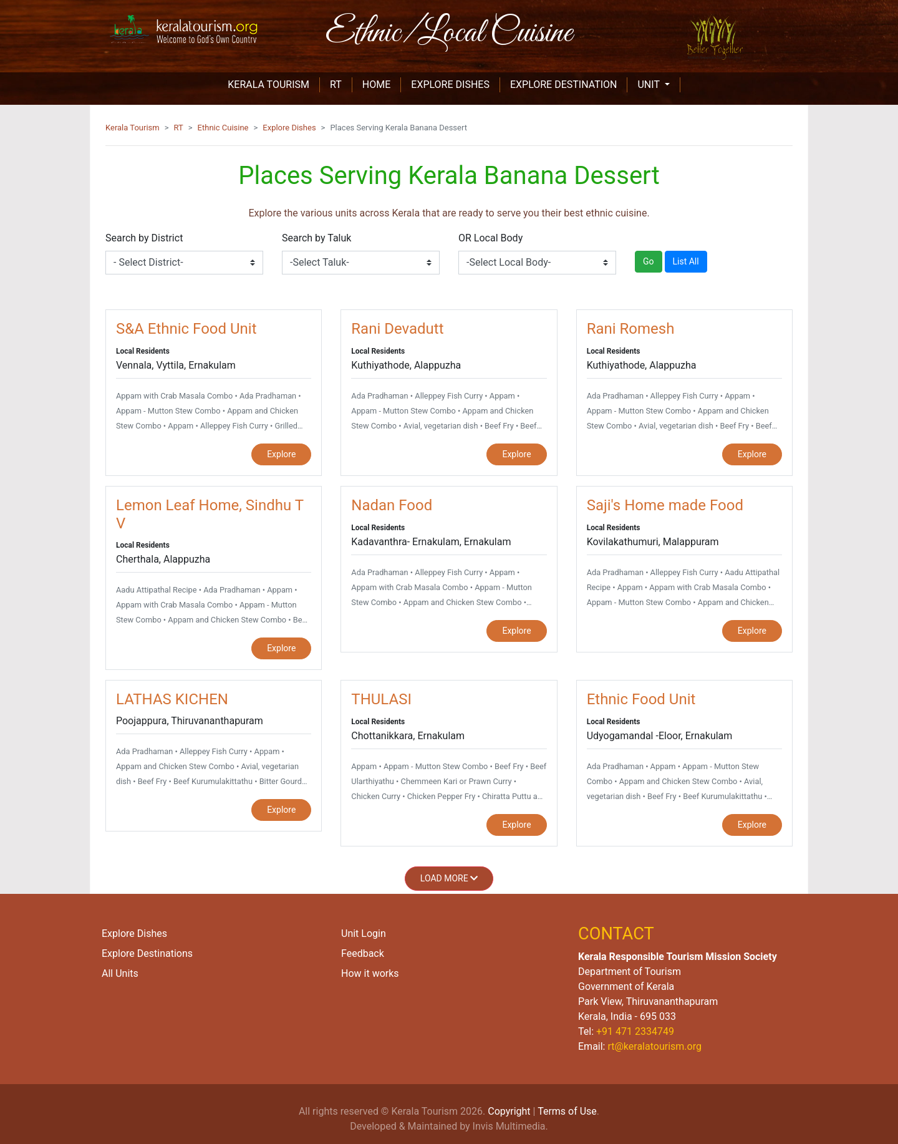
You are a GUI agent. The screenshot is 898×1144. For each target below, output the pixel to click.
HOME (381, 83)
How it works (370, 973)
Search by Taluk (316, 238)
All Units (120, 973)
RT (341, 83)
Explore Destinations (147, 953)
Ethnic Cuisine (223, 127)
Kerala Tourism (132, 127)
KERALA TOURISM (274, 83)
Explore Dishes (289, 127)
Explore (281, 454)
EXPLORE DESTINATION (563, 84)
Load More (449, 878)
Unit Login (363, 933)
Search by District (144, 238)
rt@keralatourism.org (654, 1046)
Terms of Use (567, 1111)
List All (686, 261)
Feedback (362, 953)
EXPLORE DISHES (450, 84)
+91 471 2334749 (635, 1031)
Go (648, 261)
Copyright (509, 1111)
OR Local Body (490, 238)
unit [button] (649, 84)
